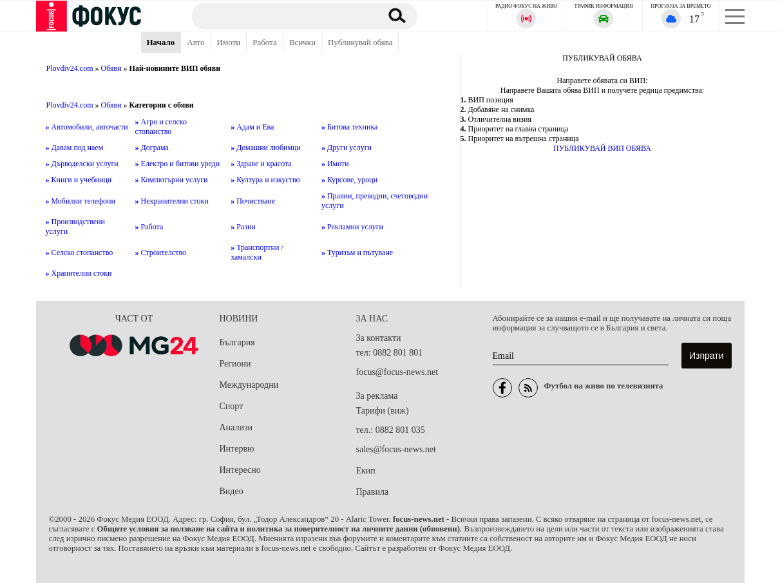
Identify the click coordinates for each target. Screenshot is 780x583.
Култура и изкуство (265, 179)
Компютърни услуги (171, 179)
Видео (231, 491)
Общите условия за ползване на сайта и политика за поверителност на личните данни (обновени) (278, 528)
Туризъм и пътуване (357, 252)
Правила (372, 492)
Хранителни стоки (79, 273)
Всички (302, 42)
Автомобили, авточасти (87, 126)
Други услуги (346, 147)
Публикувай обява (360, 42)
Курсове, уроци (349, 179)
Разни (243, 226)
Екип (366, 470)
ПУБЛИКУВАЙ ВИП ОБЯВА (602, 148)
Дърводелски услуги (82, 163)
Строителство (160, 252)
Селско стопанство (79, 252)
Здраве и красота (261, 163)
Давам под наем (75, 147)
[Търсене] (280, 15)
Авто (195, 42)
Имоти (229, 42)
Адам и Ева (252, 126)
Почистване (253, 200)
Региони (235, 363)
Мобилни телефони (80, 200)
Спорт (231, 406)
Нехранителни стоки (172, 200)
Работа (264, 42)
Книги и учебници (79, 179)
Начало (161, 42)
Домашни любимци (266, 147)
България (237, 342)
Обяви (111, 68)
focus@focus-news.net (397, 372)
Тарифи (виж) (382, 411)
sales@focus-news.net (396, 449)
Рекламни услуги (352, 226)
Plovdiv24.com (69, 68)
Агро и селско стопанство (161, 126)
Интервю (237, 449)
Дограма (152, 147)
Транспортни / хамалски (257, 252)
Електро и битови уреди (177, 163)
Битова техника (349, 126)
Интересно (240, 470)
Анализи (236, 427)
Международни (249, 385)
